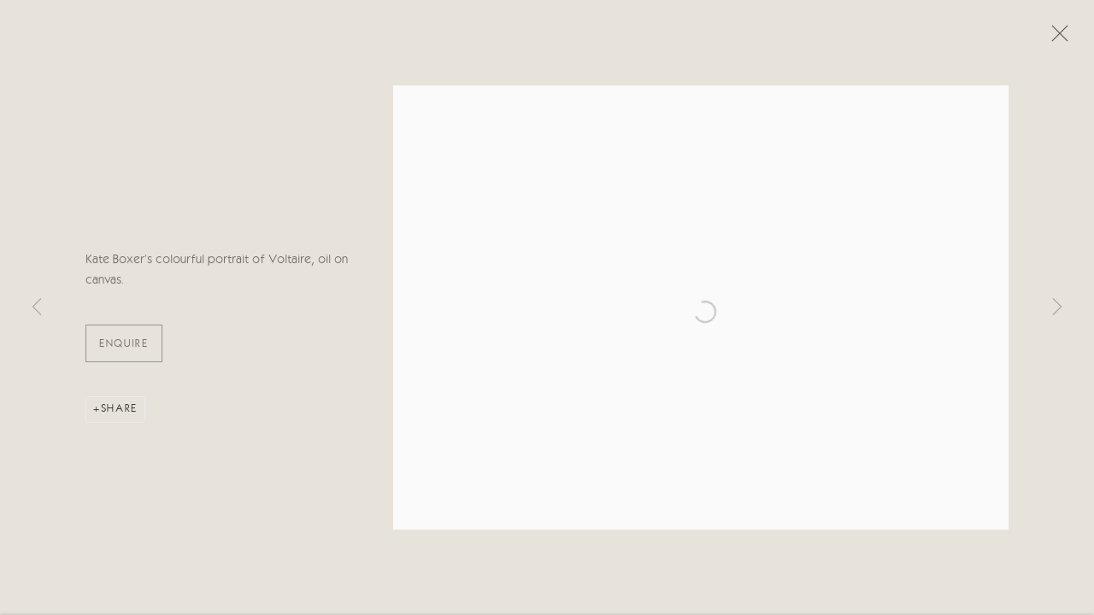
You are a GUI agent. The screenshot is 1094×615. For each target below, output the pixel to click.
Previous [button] (37, 307)
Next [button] (1057, 307)
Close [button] (1055, 38)
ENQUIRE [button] (124, 346)
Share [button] (119, 411)
